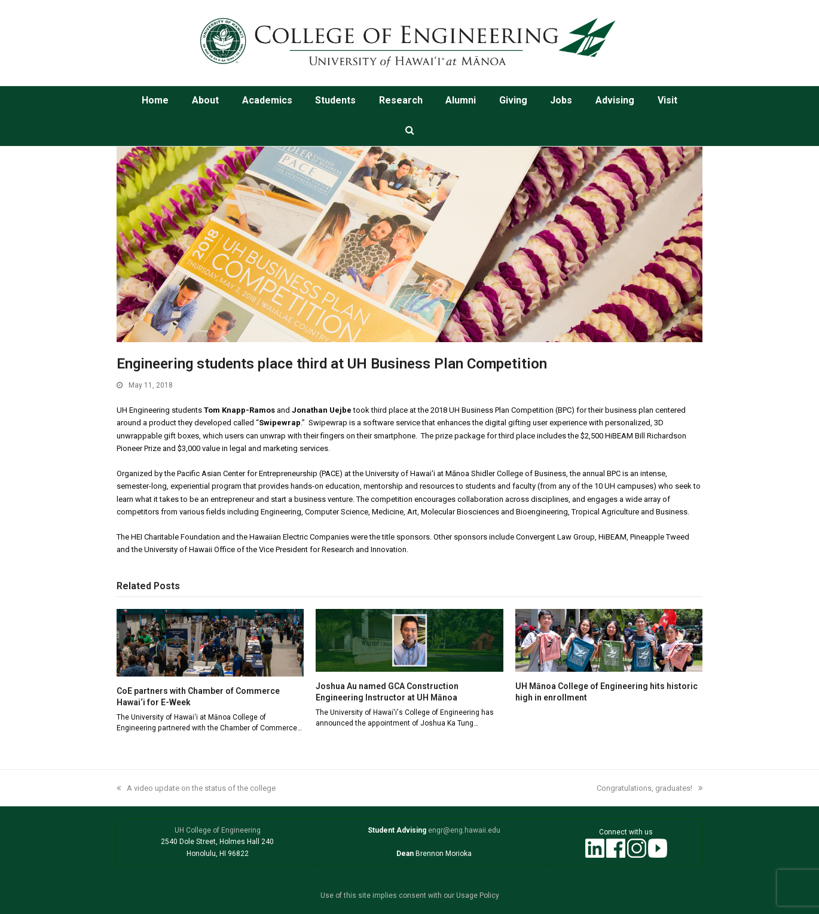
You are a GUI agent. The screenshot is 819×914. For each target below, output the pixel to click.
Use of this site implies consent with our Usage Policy (409, 895)
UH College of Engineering (218, 830)
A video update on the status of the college (196, 788)
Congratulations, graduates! (649, 788)
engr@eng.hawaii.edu (463, 830)
